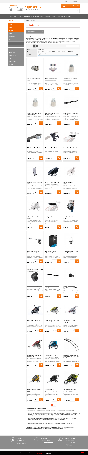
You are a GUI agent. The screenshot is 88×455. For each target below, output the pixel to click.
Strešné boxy (12, 36)
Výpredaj (11, 30)
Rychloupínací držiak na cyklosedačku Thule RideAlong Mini (71, 287)
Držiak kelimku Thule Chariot (34, 147)
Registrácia (75, 1)
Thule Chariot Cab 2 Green (70, 389)
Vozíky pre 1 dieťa (53, 51)
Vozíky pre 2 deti (62, 51)
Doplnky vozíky (72, 51)
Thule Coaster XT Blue (50, 355)
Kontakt (68, 16)
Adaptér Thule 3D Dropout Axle (34, 286)
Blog (20, 16)
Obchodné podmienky (70, 442)
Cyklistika (11, 43)
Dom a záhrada (12, 61)
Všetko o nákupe (45, 16)
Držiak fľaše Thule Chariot (51, 147)
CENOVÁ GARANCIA (29, 16)
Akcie (10, 24)
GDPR (67, 444)
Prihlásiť (65, 1)
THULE (41, 49)
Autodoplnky (12, 49)
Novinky (11, 27)
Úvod (10, 16)
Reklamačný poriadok (70, 440)
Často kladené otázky (58, 16)
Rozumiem (48, 453)
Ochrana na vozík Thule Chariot (52, 182)
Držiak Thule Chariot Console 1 (71, 147)
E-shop (16, 16)
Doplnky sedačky (43, 53)
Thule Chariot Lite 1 (49, 389)
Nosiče (11, 33)
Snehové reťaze (13, 39)
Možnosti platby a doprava (71, 445)
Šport (10, 58)
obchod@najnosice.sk (48, 442)
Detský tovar (12, 52)
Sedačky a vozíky (31, 31)
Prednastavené (70, 46)
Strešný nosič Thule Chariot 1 (52, 217)
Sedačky (41, 51)
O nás (37, 16)
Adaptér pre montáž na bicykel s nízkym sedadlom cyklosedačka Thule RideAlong (71, 356)
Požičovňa (11, 64)
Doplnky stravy (12, 55)
